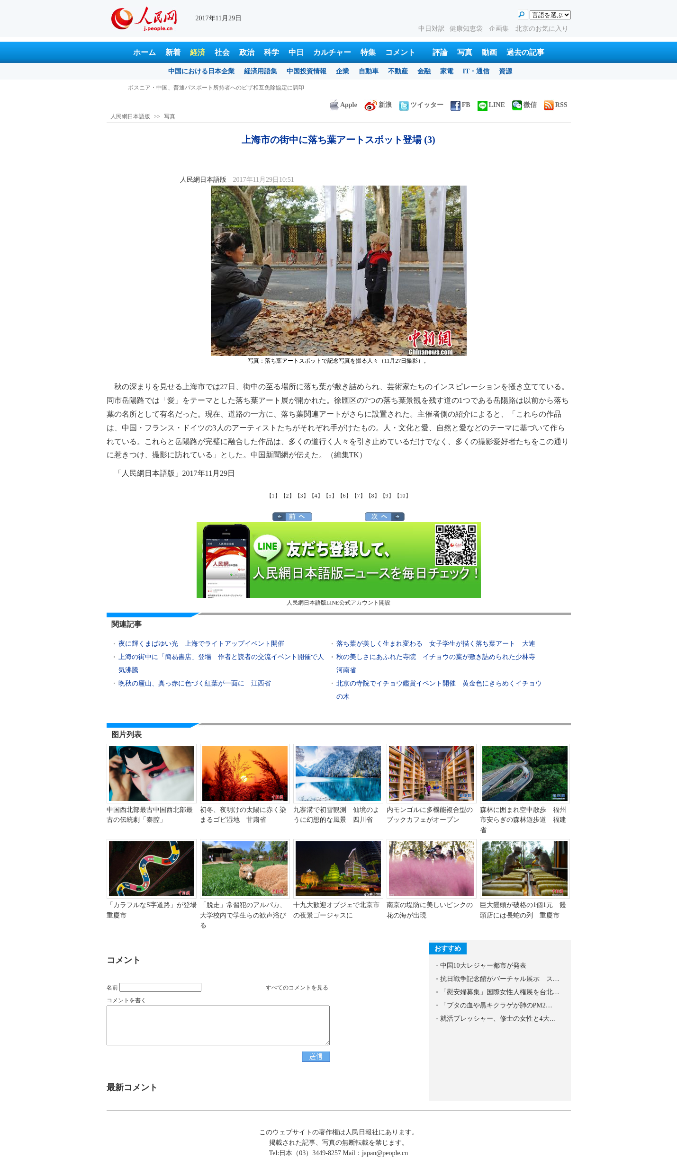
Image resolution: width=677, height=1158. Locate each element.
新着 (173, 52)
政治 (246, 52)
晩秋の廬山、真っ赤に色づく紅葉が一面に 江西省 (194, 683)
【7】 (359, 495)
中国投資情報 (306, 71)
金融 (424, 71)
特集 (368, 52)
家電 (446, 71)
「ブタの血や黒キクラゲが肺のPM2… (496, 1005)
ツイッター (421, 104)
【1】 (273, 495)
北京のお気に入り (542, 28)
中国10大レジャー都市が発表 (483, 965)
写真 (464, 52)
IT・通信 (476, 71)
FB (460, 104)
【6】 (344, 495)
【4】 (316, 495)
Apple (343, 104)
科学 (271, 52)
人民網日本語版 (130, 116)
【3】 (302, 495)
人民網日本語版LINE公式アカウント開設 (339, 564)
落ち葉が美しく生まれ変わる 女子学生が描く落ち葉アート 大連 (435, 643)
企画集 (500, 28)
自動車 (369, 71)
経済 (197, 52)
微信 (524, 104)
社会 (222, 52)
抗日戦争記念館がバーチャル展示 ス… (500, 978)
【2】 (287, 495)
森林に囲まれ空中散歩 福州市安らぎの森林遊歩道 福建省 (523, 820)
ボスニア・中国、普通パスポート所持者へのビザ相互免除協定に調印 (216, 87)
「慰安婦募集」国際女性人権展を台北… (500, 992)
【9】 (387, 495)
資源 (505, 71)
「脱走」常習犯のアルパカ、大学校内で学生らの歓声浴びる (243, 915)
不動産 (398, 71)
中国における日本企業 (201, 71)
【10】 (402, 495)
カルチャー (332, 52)
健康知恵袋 (467, 28)
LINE (491, 104)
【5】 (330, 495)
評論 (440, 52)
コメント (400, 52)
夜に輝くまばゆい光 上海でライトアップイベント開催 (201, 643)
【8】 (373, 495)
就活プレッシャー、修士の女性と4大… (498, 1018)
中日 (296, 52)
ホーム (144, 52)
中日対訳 (431, 28)
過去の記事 (525, 52)
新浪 (378, 104)
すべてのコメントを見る (297, 987)
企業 (342, 71)
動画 (489, 52)
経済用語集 (260, 71)
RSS (556, 104)
